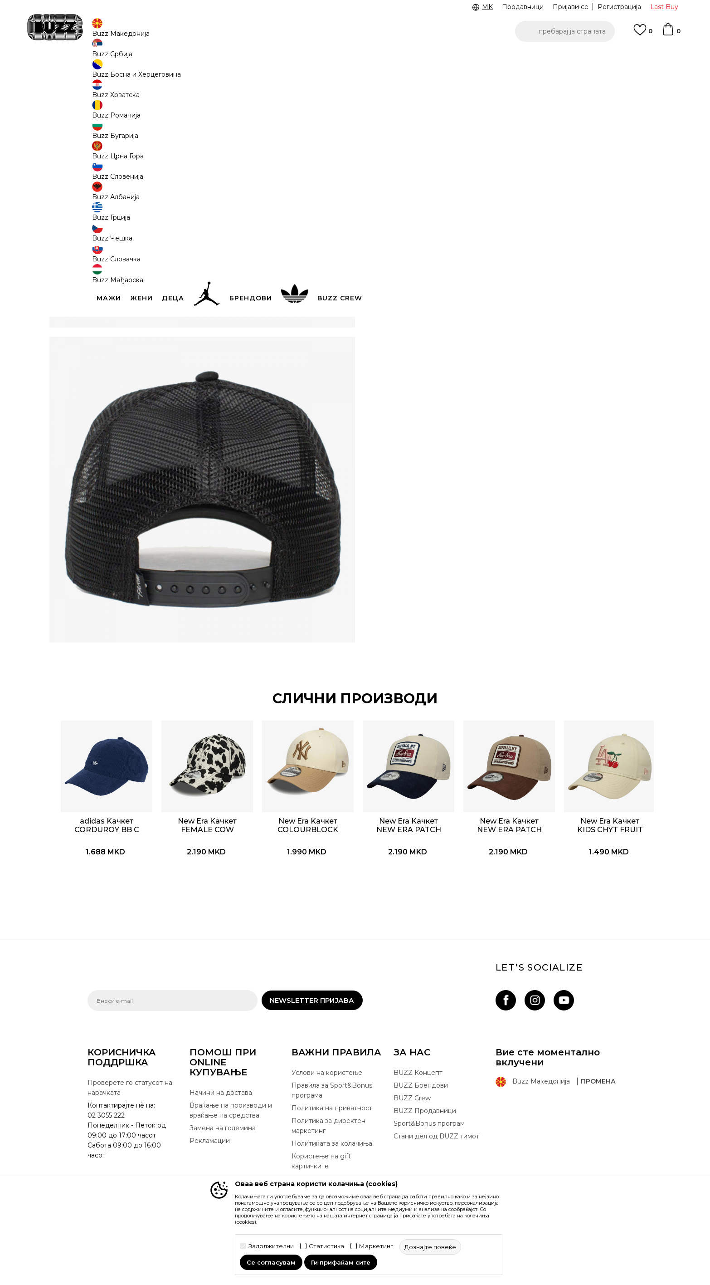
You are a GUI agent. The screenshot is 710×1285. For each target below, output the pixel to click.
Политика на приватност (332, 1114)
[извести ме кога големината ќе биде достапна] (386, 164)
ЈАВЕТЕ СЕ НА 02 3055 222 (240, 58)
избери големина (403, 149)
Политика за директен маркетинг (328, 1132)
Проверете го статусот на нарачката (130, 1093)
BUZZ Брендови (421, 1091)
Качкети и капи (236, 72)
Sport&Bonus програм (429, 1129)
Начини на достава (221, 1098)
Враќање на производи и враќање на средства (231, 1116)
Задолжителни (271, 1246)
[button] (565, 31)
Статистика (326, 1246)
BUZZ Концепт (418, 1078)
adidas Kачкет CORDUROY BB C (138, 816)
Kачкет (273, 72)
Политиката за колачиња (332, 1149)
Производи (162, 72)
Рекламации (210, 1147)
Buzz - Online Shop (113, 72)
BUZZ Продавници (425, 1117)
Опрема (197, 72)
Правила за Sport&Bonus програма (332, 1096)
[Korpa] (671, 33)
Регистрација (619, 7)
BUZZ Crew (412, 1104)
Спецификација (491, 277)
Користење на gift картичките (321, 1167)
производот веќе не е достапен (443, 207)
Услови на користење (327, 1078)
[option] (355, 58)
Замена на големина (223, 1134)
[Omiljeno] (642, 34)
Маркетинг (376, 1246)
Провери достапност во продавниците (491, 306)
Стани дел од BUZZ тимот (436, 1142)
